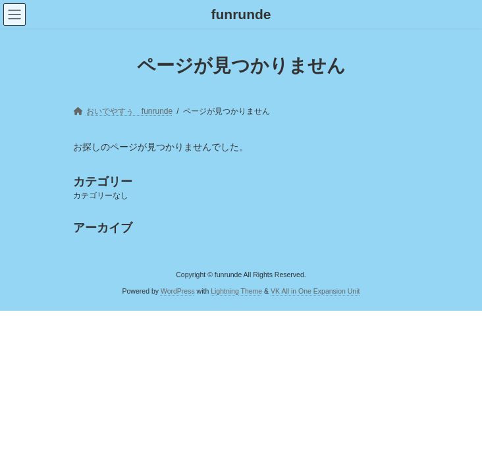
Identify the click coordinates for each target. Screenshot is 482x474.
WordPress (178, 290)
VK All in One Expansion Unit (315, 290)
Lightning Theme (236, 290)
